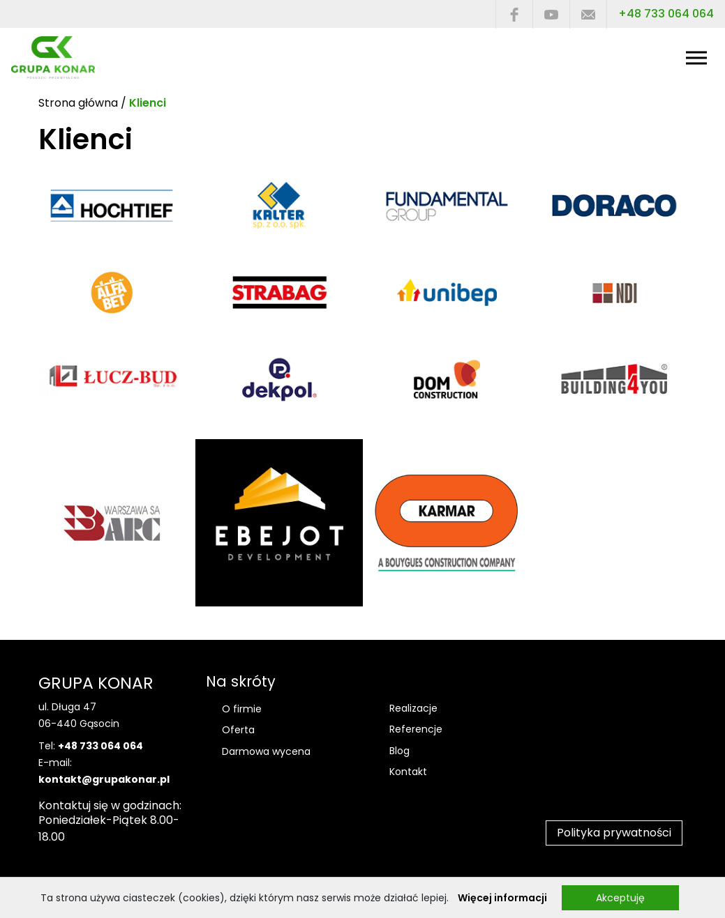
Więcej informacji (502, 898)
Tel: (90, 746)
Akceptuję (620, 898)
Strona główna (78, 103)
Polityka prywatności (614, 833)
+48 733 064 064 (666, 14)
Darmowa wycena (266, 751)
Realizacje (413, 708)
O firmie (242, 709)
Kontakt (408, 772)
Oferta (238, 730)
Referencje (415, 729)
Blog (399, 751)
